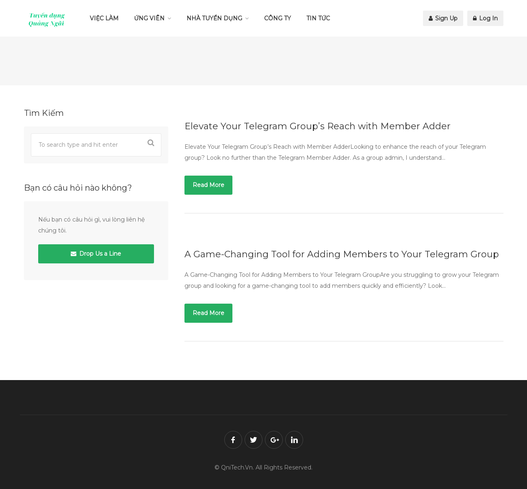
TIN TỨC (318, 18)
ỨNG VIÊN (149, 18)
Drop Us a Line (96, 253)
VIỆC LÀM (104, 18)
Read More (208, 185)
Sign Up (443, 18)
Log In (485, 18)
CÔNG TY (277, 18)
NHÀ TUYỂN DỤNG (214, 18)
